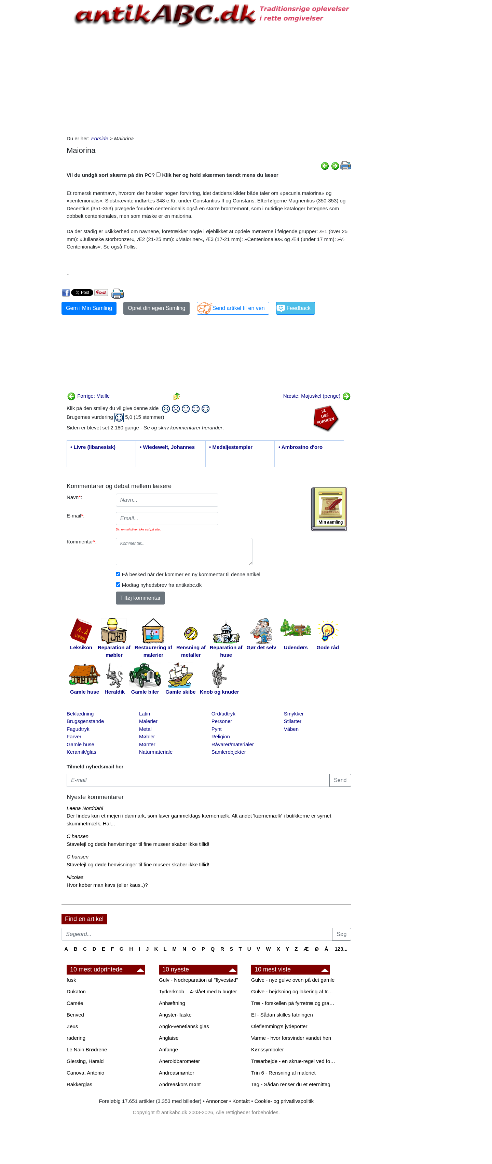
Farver (74, 736)
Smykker (294, 713)
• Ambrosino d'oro (300, 447)
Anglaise (169, 1038)
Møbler (147, 736)
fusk (71, 980)
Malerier (148, 721)
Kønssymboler (267, 1049)
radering (76, 1038)
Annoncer (217, 1101)
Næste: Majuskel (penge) (317, 396)
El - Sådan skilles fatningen (282, 1015)
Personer (221, 721)
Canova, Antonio (85, 1073)
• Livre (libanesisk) (92, 447)
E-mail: (76, 516)
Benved (75, 1015)
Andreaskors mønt (180, 1084)
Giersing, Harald (85, 1061)
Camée (75, 1003)
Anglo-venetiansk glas (184, 1026)
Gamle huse (80, 744)
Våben (291, 729)
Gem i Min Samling (89, 308)
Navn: (74, 497)
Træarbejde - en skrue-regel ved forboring (294, 1061)
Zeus (72, 1026)
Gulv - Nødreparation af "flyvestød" (198, 980)
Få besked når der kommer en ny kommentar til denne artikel (191, 574)
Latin (144, 713)
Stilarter (293, 721)
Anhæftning (172, 1003)
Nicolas (75, 877)
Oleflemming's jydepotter (279, 1026)
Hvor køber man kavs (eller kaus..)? (107, 885)
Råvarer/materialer (232, 744)
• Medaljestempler (230, 447)
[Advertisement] (33, 103)
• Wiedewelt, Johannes (167, 447)
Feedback (299, 308)
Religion (220, 736)
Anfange (168, 1049)
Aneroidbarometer (179, 1061)
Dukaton (76, 991)
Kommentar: (82, 541)
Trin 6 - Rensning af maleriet (283, 1073)
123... (340, 949)
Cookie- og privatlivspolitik (284, 1101)
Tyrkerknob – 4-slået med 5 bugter (198, 991)
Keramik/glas (81, 752)
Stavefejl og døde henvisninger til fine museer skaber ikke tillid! (138, 844)
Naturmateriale (156, 752)
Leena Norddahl (85, 808)
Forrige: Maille (88, 396)
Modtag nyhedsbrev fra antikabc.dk (162, 585)
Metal (145, 729)
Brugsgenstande (85, 721)
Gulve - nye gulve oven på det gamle (292, 980)
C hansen (77, 836)
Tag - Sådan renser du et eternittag (290, 1084)
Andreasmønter (176, 1073)
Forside (99, 138)
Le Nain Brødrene (87, 1049)
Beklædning (80, 713)
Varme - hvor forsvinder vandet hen (291, 1038)
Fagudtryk (78, 729)
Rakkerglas (79, 1084)
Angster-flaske (175, 1015)
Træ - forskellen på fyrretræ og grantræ (294, 1003)
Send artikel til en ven (239, 308)
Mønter (147, 744)
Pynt (216, 729)
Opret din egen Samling (156, 308)
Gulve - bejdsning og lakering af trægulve (294, 991)
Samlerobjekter (228, 752)
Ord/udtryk (223, 713)
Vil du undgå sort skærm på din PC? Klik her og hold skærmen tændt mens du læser (172, 175)
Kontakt (241, 1101)
